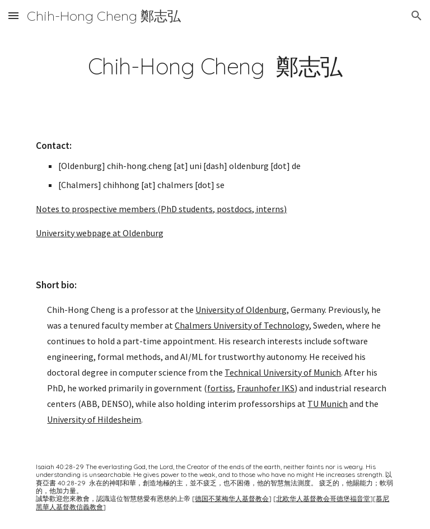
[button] (13, 15)
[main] (214, 63)
